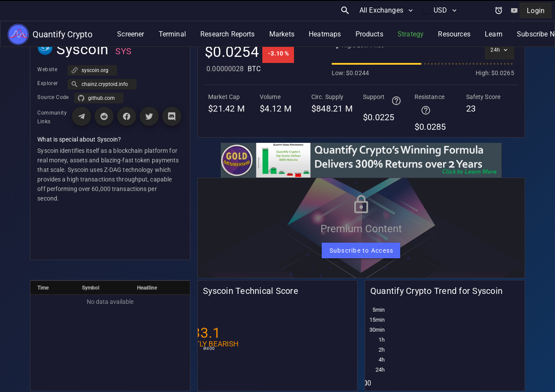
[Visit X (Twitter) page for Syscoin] (149, 116)
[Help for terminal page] (396, 100)
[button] (102, 84)
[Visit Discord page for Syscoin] (171, 116)
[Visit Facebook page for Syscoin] (126, 116)
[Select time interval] (499, 49)
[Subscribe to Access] (361, 250)
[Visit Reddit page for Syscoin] (104, 116)
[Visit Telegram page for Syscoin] (81, 116)
